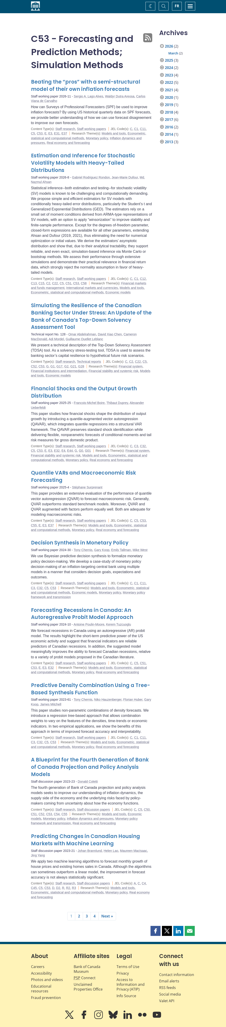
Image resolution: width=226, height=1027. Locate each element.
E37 (64, 133)
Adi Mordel (56, 339)
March (173, 53)
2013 (169, 141)
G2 (66, 366)
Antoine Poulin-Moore (89, 624)
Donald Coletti (88, 781)
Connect (85, 977)
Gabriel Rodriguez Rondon (91, 177)
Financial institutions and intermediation (59, 371)
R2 (68, 888)
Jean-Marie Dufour (125, 177)
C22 (55, 283)
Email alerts (169, 981)
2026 (169, 46)
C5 (33, 133)
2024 (169, 67)
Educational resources (41, 989)
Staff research (65, 129)
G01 (88, 450)
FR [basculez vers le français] (177, 5)
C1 (136, 129)
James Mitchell (50, 704)
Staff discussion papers (93, 809)
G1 (52, 366)
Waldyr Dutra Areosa (120, 96)
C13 (34, 283)
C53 (40, 133)
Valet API (166, 1000)
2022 (169, 82)
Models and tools (114, 133)
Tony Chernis (83, 550)
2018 (169, 112)
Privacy (123, 973)
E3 (50, 133)
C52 (34, 366)
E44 (70, 450)
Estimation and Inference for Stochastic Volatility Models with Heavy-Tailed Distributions (83, 163)
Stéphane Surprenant (87, 487)
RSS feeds (167, 987)
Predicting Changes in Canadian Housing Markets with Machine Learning (85, 840)
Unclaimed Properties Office (88, 987)
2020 (169, 97)
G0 (81, 450)
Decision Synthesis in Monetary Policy (79, 542)
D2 (58, 888)
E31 (57, 133)
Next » (107, 916)
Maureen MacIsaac (133, 851)
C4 (144, 883)
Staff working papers (91, 129)
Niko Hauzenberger (108, 699)
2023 (169, 75)
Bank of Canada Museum (87, 969)
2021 (169, 89)
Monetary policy (97, 138)
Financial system (131, 366)
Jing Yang (38, 855)
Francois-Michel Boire (89, 403)
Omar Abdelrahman (82, 334)
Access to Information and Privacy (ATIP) (131, 984)
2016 (169, 127)
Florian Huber (132, 699)
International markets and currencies (92, 288)
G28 (81, 366)
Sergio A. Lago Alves (88, 96)
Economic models (118, 292)
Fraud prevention (46, 997)
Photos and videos (47, 979)
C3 (136, 446)
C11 (143, 129)
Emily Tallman (121, 550)
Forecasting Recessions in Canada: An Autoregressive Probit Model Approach (82, 614)
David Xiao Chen (110, 334)
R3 (74, 888)
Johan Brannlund (90, 851)
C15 (41, 283)
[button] (156, 931)
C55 (34, 525)
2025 (169, 60)
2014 (169, 134)
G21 (73, 366)
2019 (169, 104)
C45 (34, 888)
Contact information (176, 974)
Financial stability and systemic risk (113, 371)
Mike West (139, 550)
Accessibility (41, 973)
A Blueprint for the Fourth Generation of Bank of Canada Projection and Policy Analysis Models (90, 767)
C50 (147, 809)
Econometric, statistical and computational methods (67, 292)
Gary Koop (101, 550)
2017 (169, 119)
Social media (170, 994)
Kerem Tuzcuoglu (118, 624)
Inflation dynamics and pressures (90, 818)
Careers (37, 966)
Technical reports (89, 361)
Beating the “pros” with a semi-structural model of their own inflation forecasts (85, 85)
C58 (84, 283)
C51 (68, 283)
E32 (57, 450)
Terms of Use (128, 966)
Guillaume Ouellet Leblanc (84, 339)
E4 (63, 450)
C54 (57, 814)
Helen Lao (111, 851)
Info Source (126, 995)
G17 (59, 366)
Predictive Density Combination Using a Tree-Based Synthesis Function (90, 689)
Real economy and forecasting (68, 143)
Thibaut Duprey (117, 403)
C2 (48, 283)
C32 (143, 446)
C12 (143, 279)
